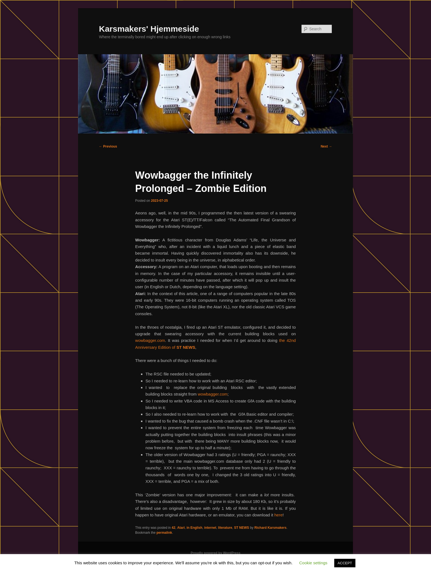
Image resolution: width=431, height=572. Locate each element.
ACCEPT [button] (345, 563)
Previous (108, 146)
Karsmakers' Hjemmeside (149, 28)
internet (210, 528)
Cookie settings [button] (313, 562)
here (278, 515)
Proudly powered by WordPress (215, 553)
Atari (181, 528)
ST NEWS (241, 528)
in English (194, 528)
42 (173, 528)
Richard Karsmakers (270, 528)
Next (326, 146)
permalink (164, 533)
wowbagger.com (150, 340)
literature (225, 528)
